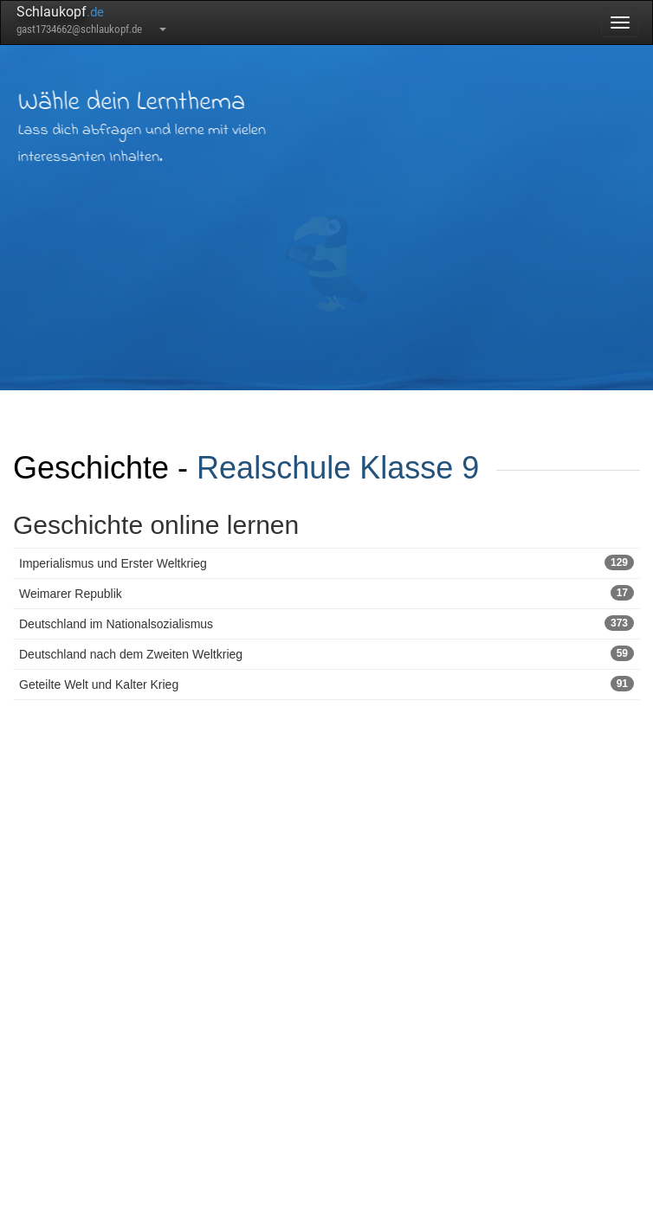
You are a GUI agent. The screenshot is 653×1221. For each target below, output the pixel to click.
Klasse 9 (419, 467)
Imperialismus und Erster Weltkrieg (326, 562)
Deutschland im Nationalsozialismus (326, 623)
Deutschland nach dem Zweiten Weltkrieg (326, 653)
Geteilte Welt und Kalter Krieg (326, 683)
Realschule (274, 467)
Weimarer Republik (326, 593)
